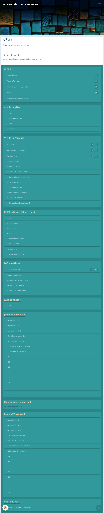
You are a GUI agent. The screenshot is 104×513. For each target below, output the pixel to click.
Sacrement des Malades (16, 239)
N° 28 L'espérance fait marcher (18, 346)
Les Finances (12, 129)
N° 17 (8, 388)
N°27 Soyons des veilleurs (16, 352)
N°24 (8, 357)
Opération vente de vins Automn (19, 507)
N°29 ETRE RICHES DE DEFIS (17, 341)
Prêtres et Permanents (15, 182)
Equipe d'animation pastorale (18, 177)
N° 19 (8, 383)
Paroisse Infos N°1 (13, 320)
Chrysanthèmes (13, 162)
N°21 (8, 372)
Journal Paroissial (13, 269)
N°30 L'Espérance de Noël (16, 336)
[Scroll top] (99, 508)
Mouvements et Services (16, 150)
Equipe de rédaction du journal (18, 203)
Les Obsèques (12, 249)
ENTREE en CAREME (14, 167)
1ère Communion (13, 223)
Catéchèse (11, 144)
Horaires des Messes (14, 118)
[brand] (20, 4)
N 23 (8, 362)
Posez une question (13, 406)
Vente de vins (12, 156)
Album (9, 305)
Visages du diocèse (14, 275)
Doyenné (10, 124)
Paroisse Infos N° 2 (14, 331)
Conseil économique (14, 198)
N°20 (8, 377)
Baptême (10, 218)
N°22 (8, 367)
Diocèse (10, 113)
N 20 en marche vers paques (15, 45)
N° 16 (8, 393)
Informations (12, 93)
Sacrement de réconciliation (17, 254)
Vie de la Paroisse (13, 81)
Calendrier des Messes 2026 (17, 98)
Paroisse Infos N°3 (14, 326)
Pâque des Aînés (13, 244)
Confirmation (12, 228)
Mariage (9, 233)
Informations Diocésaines (16, 291)
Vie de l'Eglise (12, 75)
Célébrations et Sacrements (17, 87)
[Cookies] (5, 508)
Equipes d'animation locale (17, 193)
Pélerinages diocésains (15, 285)
